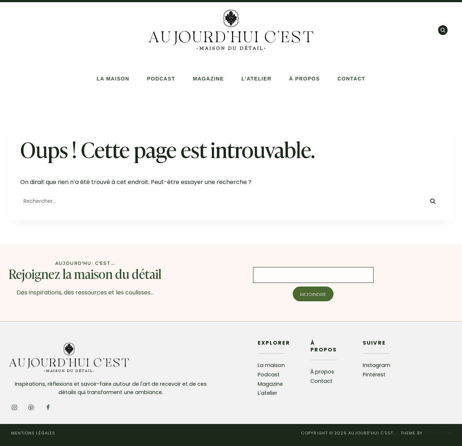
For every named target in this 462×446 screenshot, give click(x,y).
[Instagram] (14, 407)
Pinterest (374, 374)
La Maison (113, 79)
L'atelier (267, 393)
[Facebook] (48, 407)
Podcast (161, 79)
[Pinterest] (31, 407)
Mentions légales (33, 433)
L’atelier (256, 79)
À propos (304, 79)
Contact (351, 79)
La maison (271, 365)
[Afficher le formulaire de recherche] (443, 30)
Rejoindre (313, 294)
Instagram (376, 365)
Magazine (208, 79)
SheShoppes (438, 433)
